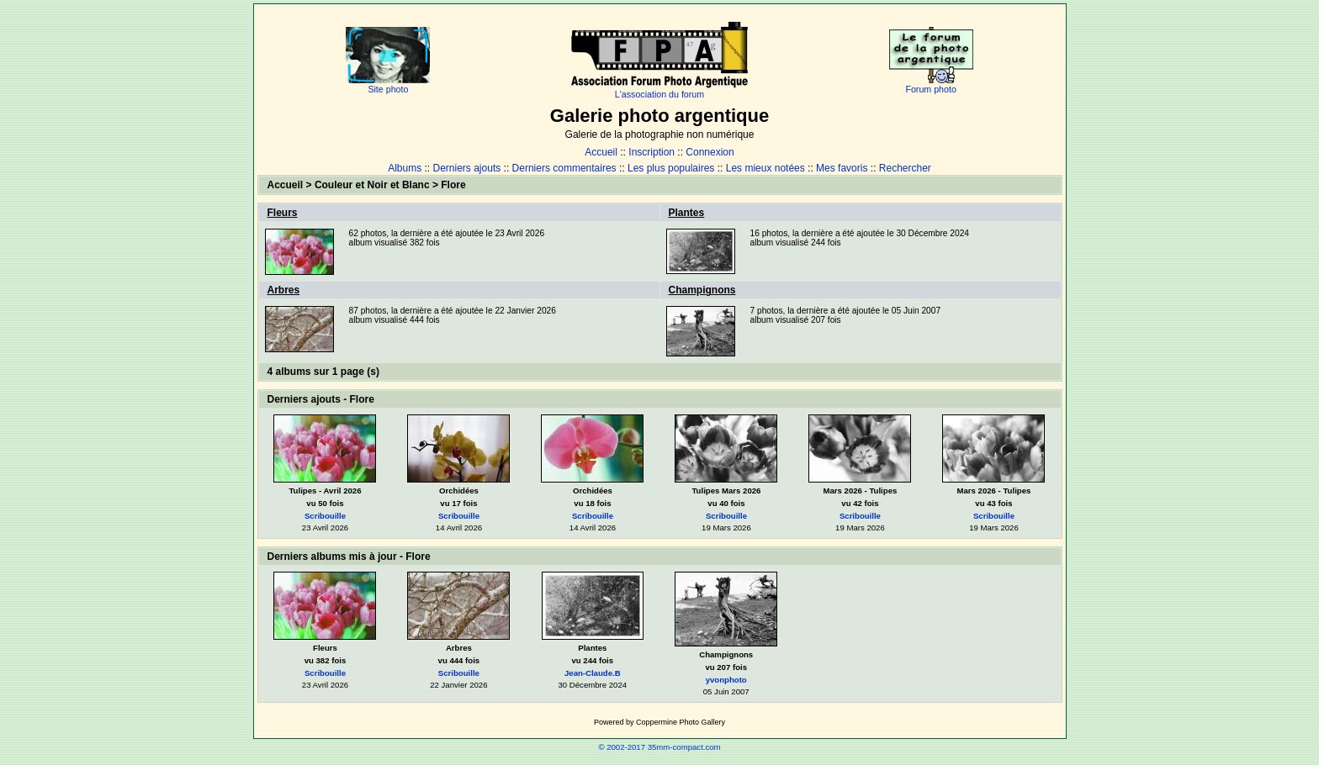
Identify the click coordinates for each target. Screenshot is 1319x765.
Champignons (702, 290)
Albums (404, 168)
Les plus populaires (671, 168)
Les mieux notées (765, 168)
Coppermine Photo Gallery (680, 722)
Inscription (651, 152)
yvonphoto (726, 679)
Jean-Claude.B (592, 673)
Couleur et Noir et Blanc (372, 185)
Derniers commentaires (564, 168)
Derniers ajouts (467, 168)
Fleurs (283, 213)
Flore (453, 185)
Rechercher (905, 168)
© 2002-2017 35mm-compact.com (659, 747)
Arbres (284, 290)
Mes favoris (841, 168)
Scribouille (325, 515)
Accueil (601, 152)
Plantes (687, 213)
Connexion (710, 152)
